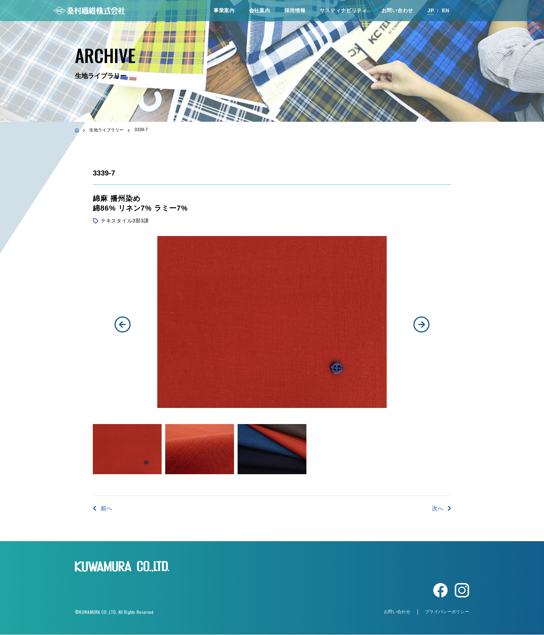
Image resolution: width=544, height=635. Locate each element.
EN (445, 10)
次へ (441, 508)
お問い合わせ (397, 10)
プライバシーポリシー (447, 612)
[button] (122, 324)
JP (431, 10)
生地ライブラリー (106, 130)
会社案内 (259, 10)
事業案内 (224, 10)
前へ (102, 508)
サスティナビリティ (343, 10)
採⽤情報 (295, 10)
